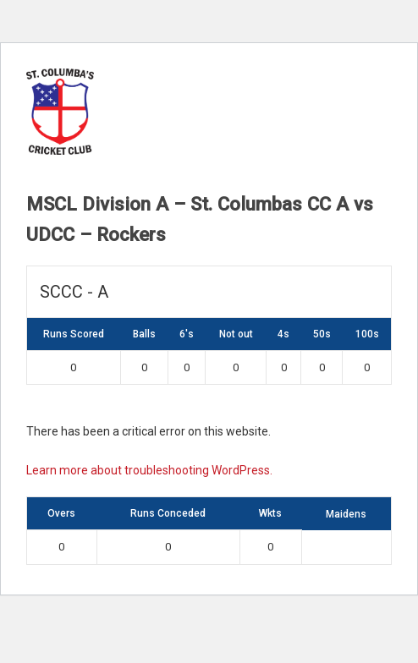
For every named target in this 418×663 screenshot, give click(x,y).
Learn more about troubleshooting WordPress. (149, 470)
